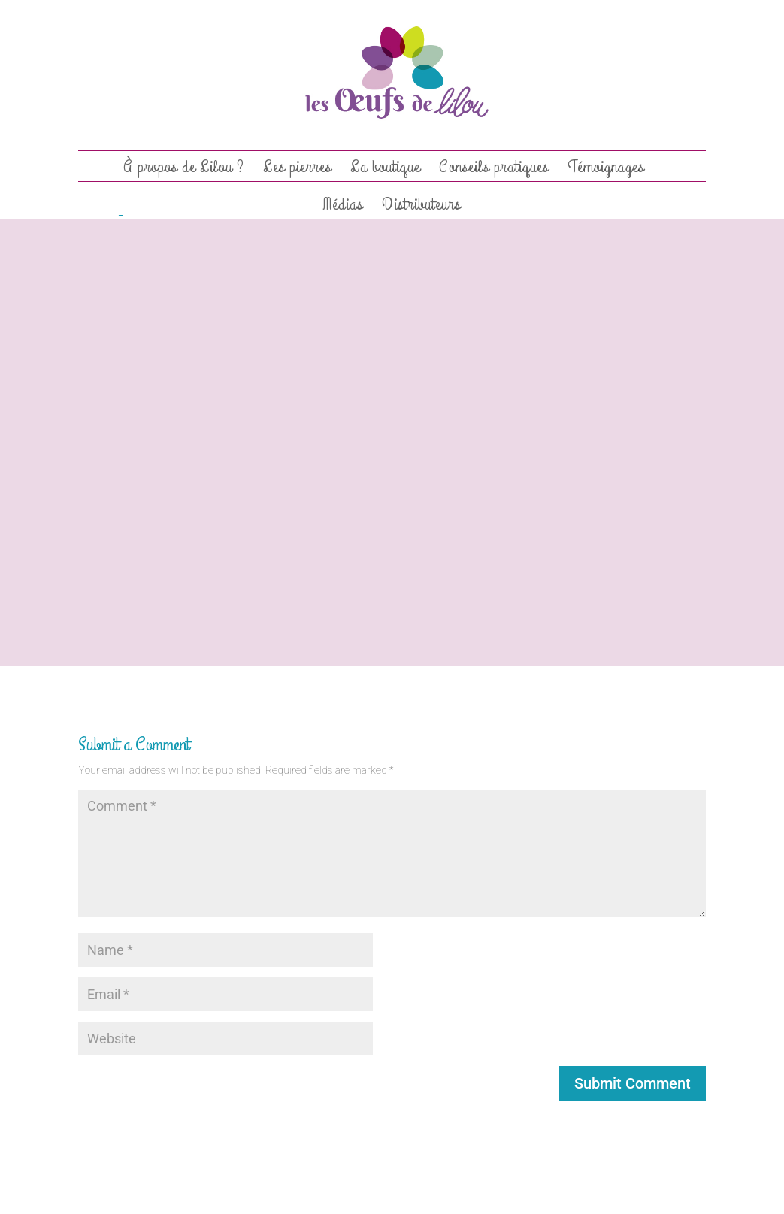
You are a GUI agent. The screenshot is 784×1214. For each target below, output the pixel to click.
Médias (342, 207)
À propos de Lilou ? (183, 170)
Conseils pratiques (494, 170)
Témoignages (606, 170)
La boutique (385, 170)
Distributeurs (421, 207)
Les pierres (297, 170)
